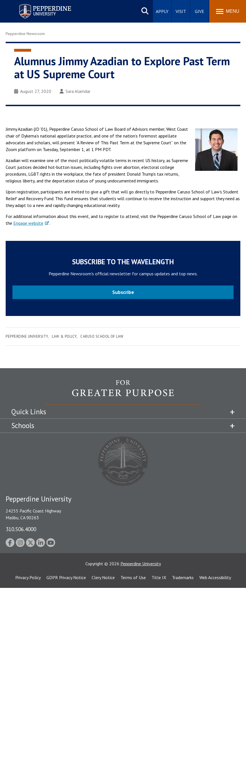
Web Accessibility (215, 577)
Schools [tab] (22, 425)
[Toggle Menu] (227, 11)
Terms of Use (133, 577)
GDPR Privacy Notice (66, 577)
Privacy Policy (28, 577)
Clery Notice (103, 577)
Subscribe (123, 292)
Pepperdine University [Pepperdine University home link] (38, 5)
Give (199, 11)
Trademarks (183, 577)
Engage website (28, 223)
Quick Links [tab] (28, 411)
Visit (181, 11)
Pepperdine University (27, 336)
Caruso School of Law (101, 336)
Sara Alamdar (75, 91)
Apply (162, 11)
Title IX (159, 577)
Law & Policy (64, 336)
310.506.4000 (21, 529)
